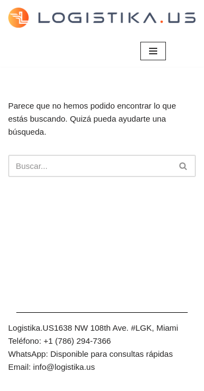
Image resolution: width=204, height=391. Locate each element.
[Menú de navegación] (153, 51)
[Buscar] (89, 166)
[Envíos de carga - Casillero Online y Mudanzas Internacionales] (102, 18)
